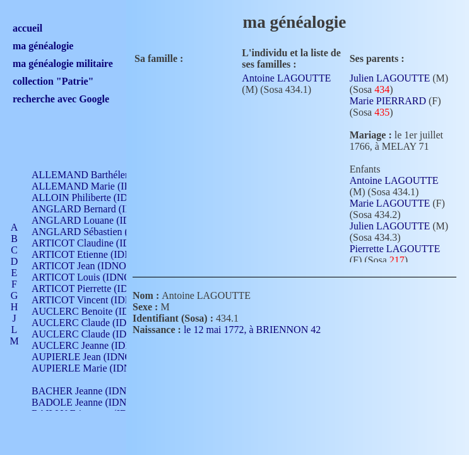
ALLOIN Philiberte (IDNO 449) (97, 197)
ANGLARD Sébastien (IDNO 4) (98, 231)
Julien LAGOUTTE (390, 78)
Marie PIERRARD (388, 100)
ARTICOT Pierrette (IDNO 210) (97, 288)
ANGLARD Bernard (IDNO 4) (95, 208)
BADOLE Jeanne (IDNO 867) (93, 402)
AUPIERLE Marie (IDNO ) (88, 368)
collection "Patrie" (53, 81)
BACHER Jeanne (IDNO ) (86, 390)
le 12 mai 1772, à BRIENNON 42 (260, 329)
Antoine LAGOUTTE (286, 78)
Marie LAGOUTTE (390, 203)
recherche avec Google (61, 99)
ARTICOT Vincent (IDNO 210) (96, 299)
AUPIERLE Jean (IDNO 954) (92, 356)
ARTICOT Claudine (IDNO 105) (99, 243)
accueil (27, 28)
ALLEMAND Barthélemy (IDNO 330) (111, 174)
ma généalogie (43, 45)
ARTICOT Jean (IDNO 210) (89, 265)
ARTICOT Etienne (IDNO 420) (96, 254)
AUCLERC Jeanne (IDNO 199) (96, 345)
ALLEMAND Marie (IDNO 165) (99, 186)
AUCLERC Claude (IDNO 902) (97, 322)
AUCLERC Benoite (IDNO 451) (98, 311)
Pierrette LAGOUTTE (395, 248)
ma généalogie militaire (63, 63)
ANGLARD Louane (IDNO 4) (94, 220)
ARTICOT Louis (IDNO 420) (92, 277)
